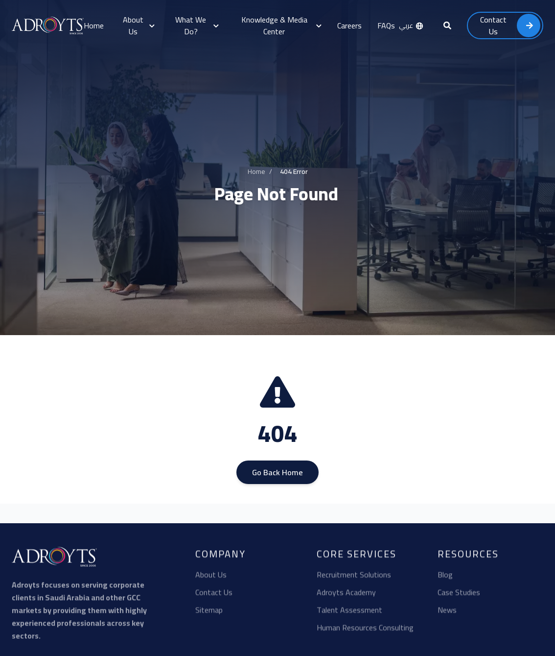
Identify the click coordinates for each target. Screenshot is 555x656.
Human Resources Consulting (365, 631)
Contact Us (213, 595)
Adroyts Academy (346, 595)
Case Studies (459, 595)
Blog (445, 578)
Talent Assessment (349, 613)
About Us (138, 25)
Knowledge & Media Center (281, 25)
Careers (349, 25)
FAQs (386, 25)
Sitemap (209, 613)
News (447, 613)
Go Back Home (277, 474)
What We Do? (196, 25)
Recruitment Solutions (354, 578)
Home (94, 25)
